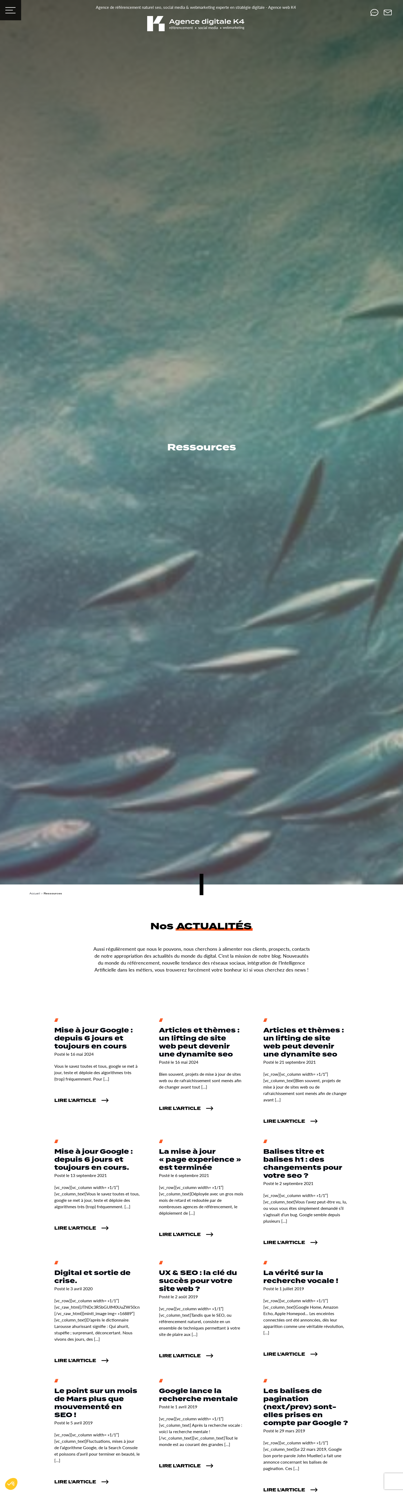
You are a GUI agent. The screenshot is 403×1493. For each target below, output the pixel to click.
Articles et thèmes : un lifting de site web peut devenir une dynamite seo (199, 1042)
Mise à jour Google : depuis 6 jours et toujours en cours (93, 1038)
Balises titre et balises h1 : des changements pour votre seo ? (302, 1164)
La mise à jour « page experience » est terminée (200, 1160)
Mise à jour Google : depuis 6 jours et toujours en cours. (93, 1160)
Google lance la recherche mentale (198, 1395)
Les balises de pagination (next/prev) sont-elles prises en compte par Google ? (305, 1407)
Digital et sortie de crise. (92, 1277)
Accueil (34, 893)
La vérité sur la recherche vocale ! (300, 1277)
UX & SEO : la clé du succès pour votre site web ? (198, 1281)
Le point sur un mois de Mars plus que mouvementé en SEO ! (95, 1403)
